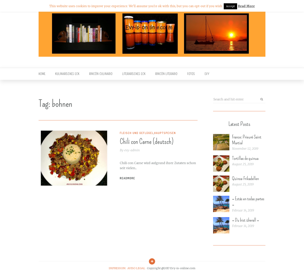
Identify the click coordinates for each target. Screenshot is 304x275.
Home (42, 74)
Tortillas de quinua (245, 158)
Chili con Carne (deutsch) (147, 141)
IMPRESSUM (117, 268)
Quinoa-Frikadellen (245, 178)
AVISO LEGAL (136, 268)
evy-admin (132, 150)
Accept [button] (230, 6)
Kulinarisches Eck (67, 74)
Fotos (191, 74)
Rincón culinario (101, 74)
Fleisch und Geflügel (137, 133)
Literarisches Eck (134, 74)
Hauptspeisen (165, 133)
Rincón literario (166, 74)
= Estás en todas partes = (248, 201)
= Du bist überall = (245, 220)
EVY (207, 74)
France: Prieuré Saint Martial (246, 139)
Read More (246, 6)
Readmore (127, 178)
